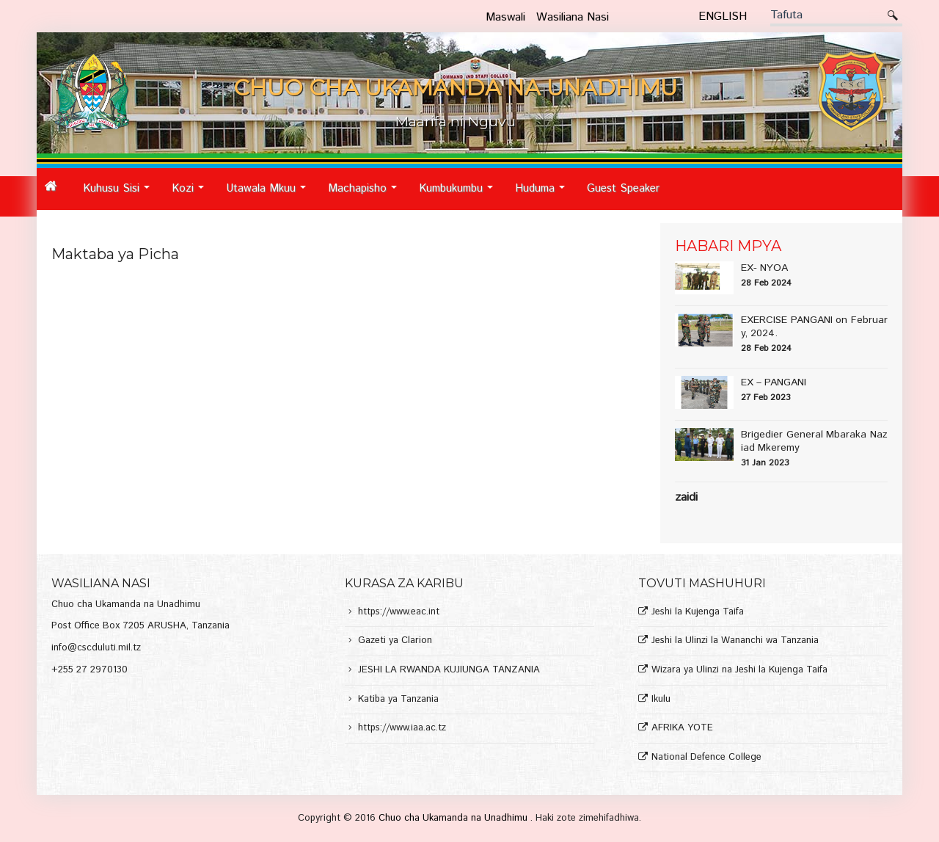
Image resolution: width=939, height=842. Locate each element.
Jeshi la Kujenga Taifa (697, 613)
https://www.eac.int (398, 613)
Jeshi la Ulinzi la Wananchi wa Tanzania (735, 641)
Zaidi (686, 497)
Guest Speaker (623, 188)
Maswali (505, 17)
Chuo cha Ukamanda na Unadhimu (454, 818)
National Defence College (706, 758)
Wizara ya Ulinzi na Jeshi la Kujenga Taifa (739, 671)
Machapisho (366, 194)
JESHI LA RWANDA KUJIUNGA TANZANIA (449, 671)
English (722, 16)
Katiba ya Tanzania (398, 700)
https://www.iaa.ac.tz (402, 729)
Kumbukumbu (460, 194)
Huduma (544, 194)
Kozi (192, 194)
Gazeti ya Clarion (395, 641)
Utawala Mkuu (270, 194)
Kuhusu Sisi (120, 194)
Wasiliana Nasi (572, 17)
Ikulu (661, 700)
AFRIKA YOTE (682, 729)
